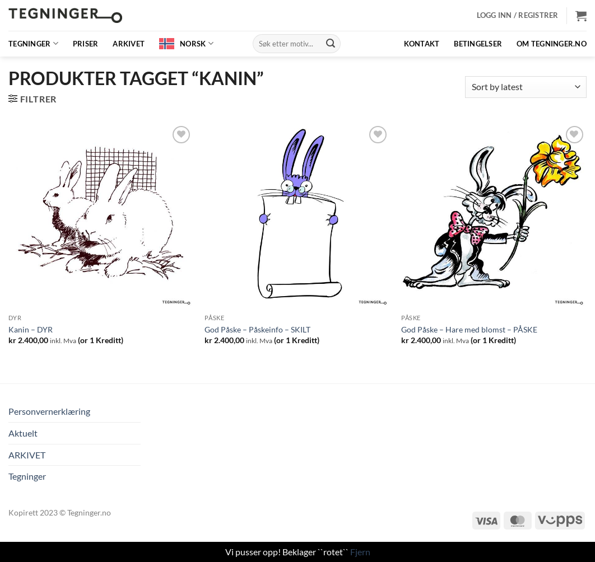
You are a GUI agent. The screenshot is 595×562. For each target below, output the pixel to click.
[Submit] (330, 43)
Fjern (360, 551)
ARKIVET (129, 43)
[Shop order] (526, 87)
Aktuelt (23, 433)
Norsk (196, 43)
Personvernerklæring (49, 411)
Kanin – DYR (30, 329)
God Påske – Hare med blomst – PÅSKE (469, 329)
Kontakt (422, 43)
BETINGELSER (478, 43)
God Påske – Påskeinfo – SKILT (257, 329)
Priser (86, 43)
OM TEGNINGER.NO (552, 43)
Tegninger (33, 43)
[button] (518, 15)
